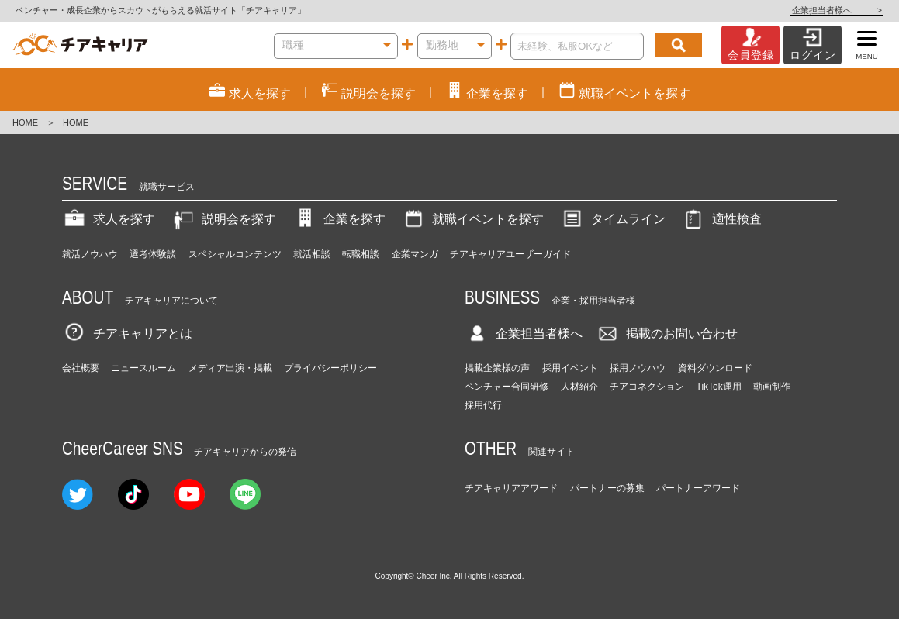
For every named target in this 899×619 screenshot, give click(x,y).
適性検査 (721, 219)
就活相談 (311, 254)
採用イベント (570, 368)
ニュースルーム (143, 368)
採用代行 (483, 405)
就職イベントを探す (472, 219)
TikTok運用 (719, 386)
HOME (25, 122)
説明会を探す (223, 219)
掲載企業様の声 (497, 368)
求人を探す (108, 219)
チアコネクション (647, 386)
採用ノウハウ (638, 368)
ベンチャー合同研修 (506, 386)
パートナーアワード (698, 488)
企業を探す (339, 219)
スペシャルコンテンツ (235, 254)
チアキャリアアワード (511, 488)
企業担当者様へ (837, 10)
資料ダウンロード (715, 368)
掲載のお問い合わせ (666, 334)
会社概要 (80, 368)
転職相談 (360, 254)
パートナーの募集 (607, 488)
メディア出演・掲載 (230, 368)
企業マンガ (415, 254)
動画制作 (771, 386)
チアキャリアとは (127, 334)
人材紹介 (579, 386)
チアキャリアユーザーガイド (510, 254)
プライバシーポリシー (330, 368)
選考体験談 (153, 254)
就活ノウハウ (90, 254)
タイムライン (613, 219)
